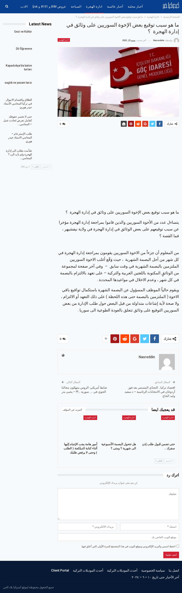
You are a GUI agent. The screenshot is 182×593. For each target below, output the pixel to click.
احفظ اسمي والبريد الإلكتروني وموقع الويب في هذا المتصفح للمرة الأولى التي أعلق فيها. (128, 545)
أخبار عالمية (115, 6)
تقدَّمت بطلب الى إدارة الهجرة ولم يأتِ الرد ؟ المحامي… (19, 154)
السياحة (76, 6)
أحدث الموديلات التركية (122, 570)
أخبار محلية (135, 6)
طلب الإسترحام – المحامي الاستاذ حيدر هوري (20, 137)
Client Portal (60, 570)
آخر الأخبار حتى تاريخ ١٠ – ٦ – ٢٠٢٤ (155, 576)
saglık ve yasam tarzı (18, 82)
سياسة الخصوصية (153, 570)
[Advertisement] (118, 169)
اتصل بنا (174, 570)
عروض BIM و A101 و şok (49, 6)
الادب (24, 6)
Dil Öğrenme (24, 48)
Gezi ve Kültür (23, 31)
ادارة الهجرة (94, 6)
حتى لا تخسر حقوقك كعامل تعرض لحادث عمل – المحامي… (17, 120)
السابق (169, 460)
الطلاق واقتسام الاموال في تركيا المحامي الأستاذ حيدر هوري (18, 103)
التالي (159, 460)
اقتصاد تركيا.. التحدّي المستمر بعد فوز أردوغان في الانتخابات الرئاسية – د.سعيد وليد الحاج (150, 391)
